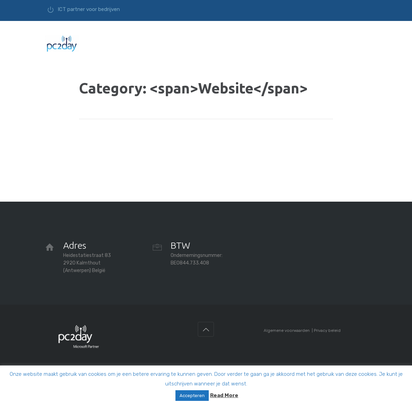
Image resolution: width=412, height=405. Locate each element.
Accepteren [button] (192, 395)
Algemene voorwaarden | (289, 330)
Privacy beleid (327, 330)
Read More (224, 395)
